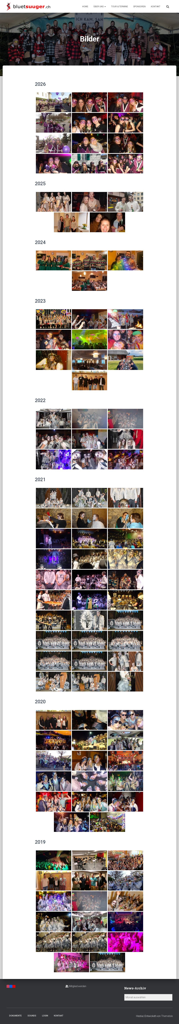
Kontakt (155, 6)
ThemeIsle (167, 1016)
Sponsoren (139, 6)
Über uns (99, 6)
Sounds (32, 1015)
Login (45, 1015)
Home (85, 6)
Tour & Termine (119, 6)
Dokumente (15, 1015)
